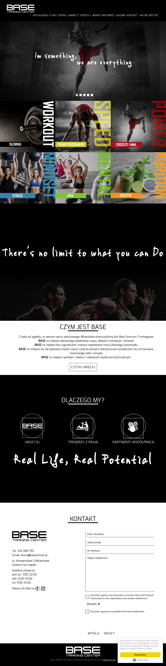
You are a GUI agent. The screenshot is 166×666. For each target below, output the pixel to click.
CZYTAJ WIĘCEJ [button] (83, 367)
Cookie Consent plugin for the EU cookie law (140, 660)
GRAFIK (96, 15)
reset (109, 633)
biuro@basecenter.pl (34, 555)
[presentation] (108, 621)
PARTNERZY (108, 15)
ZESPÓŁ (62, 15)
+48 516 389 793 (148, 15)
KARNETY (73, 15)
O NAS (53, 15)
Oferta (85, 15)
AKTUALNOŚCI (40, 15)
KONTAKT (132, 15)
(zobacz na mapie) (24, 565)
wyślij (93, 633)
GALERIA (120, 15)
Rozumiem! (140, 654)
